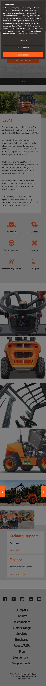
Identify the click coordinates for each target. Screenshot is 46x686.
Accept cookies (23, 54)
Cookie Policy (33, 33)
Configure (23, 40)
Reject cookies (23, 47)
